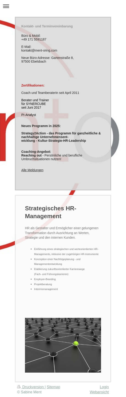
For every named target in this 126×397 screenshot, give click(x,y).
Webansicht (99, 392)
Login (104, 387)
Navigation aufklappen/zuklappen (63, 6)
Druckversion (31, 387)
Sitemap (53, 387)
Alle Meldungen (32, 170)
